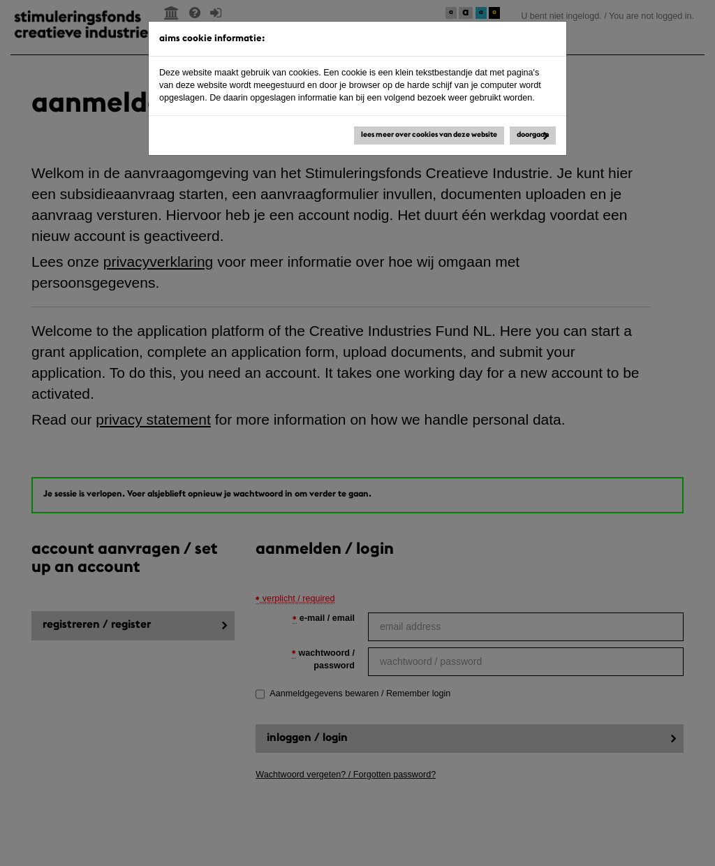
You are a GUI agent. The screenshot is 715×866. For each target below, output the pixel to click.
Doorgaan (533, 135)
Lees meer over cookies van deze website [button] (429, 135)
